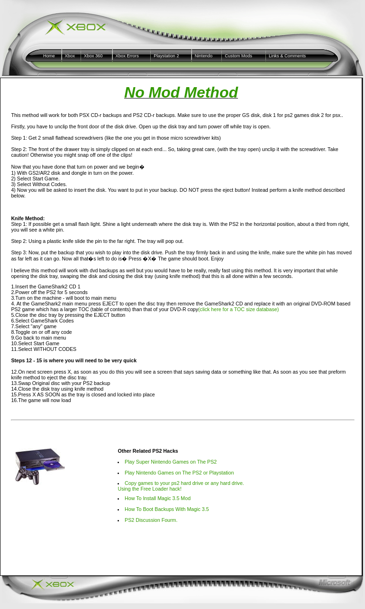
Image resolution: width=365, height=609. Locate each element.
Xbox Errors (127, 56)
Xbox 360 (93, 56)
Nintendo (203, 56)
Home (49, 56)
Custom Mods (238, 56)
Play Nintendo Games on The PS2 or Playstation (179, 472)
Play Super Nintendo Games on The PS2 (171, 462)
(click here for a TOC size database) (238, 309)
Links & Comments (287, 56)
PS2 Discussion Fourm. (151, 520)
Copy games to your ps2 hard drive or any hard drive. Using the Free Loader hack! (181, 486)
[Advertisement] (181, 561)
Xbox (70, 56)
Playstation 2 (166, 56)
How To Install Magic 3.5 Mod (158, 498)
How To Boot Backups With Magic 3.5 (167, 509)
